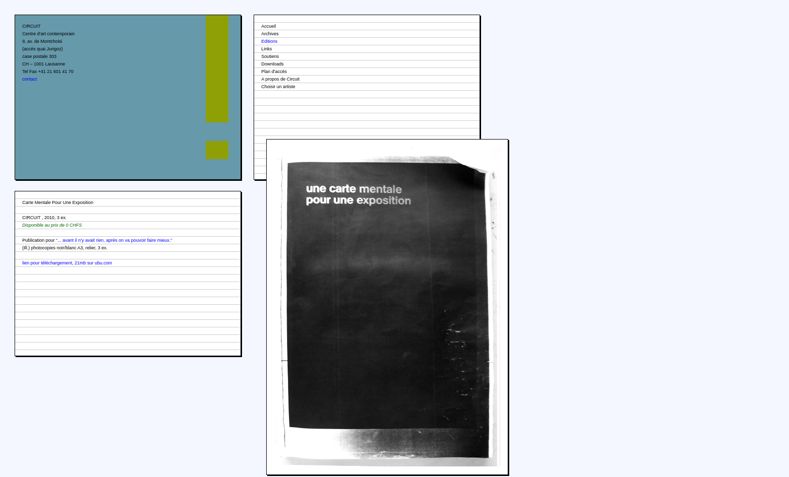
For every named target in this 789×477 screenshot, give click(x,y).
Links (266, 48)
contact (29, 79)
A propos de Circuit (280, 79)
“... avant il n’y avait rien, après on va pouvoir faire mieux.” (114, 240)
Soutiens (270, 56)
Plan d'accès (274, 71)
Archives (270, 33)
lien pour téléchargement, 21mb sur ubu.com (67, 262)
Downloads (272, 63)
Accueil (268, 26)
